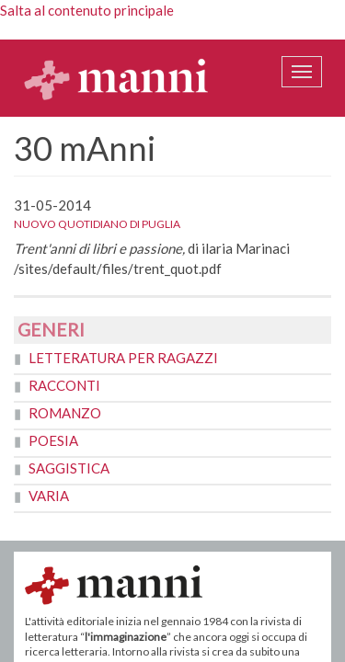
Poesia (53, 440)
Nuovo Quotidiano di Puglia (97, 224)
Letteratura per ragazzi (123, 357)
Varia (49, 495)
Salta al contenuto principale (87, 10)
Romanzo (65, 413)
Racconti (64, 385)
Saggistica (69, 468)
